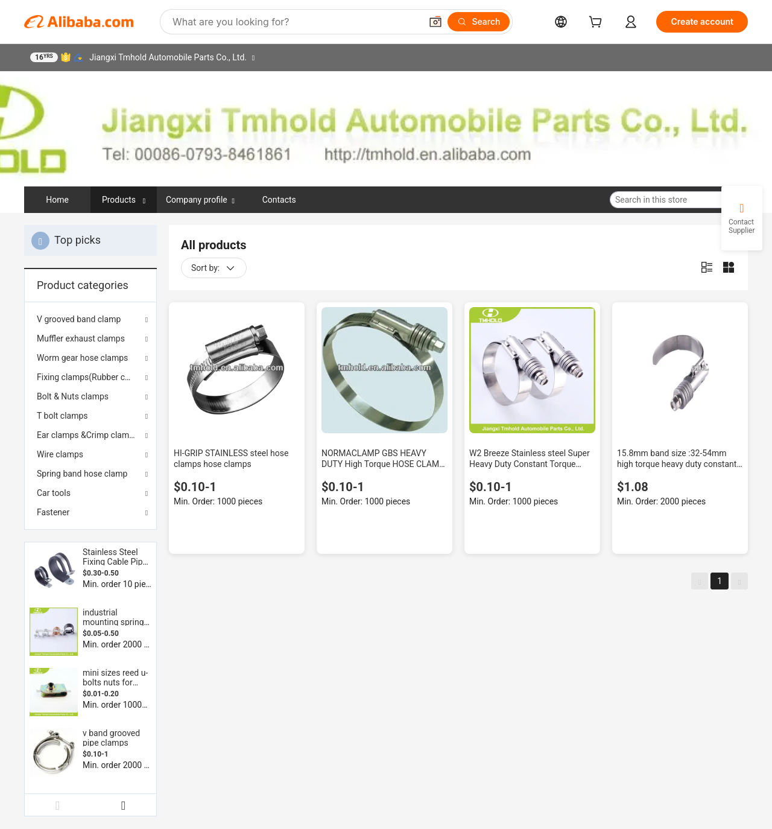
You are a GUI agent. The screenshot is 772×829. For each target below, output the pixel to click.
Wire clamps (60, 454)
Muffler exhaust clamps (81, 338)
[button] (435, 21)
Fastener (53, 512)
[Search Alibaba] (295, 21)
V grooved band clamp (79, 319)
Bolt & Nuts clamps (73, 396)
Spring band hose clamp (82, 473)
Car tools (54, 493)
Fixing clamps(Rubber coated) (90, 377)
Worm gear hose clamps (82, 358)
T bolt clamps (62, 416)
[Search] (479, 21)
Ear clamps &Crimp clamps (87, 435)
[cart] (598, 23)
